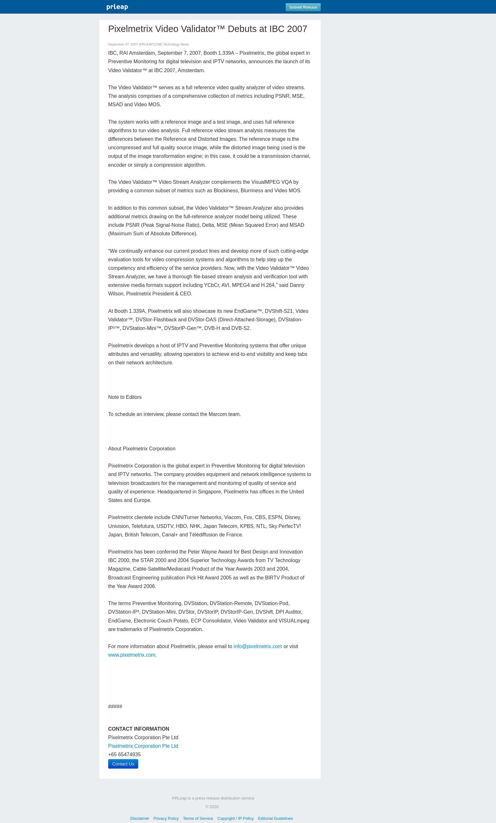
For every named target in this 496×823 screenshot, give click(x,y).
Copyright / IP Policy (235, 818)
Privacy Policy (166, 818)
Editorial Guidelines (275, 818)
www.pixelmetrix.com (131, 655)
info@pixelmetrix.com (258, 646)
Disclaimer (139, 818)
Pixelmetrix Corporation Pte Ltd (143, 746)
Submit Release (303, 7)
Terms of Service (198, 818)
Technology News (176, 44)
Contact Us (123, 763)
